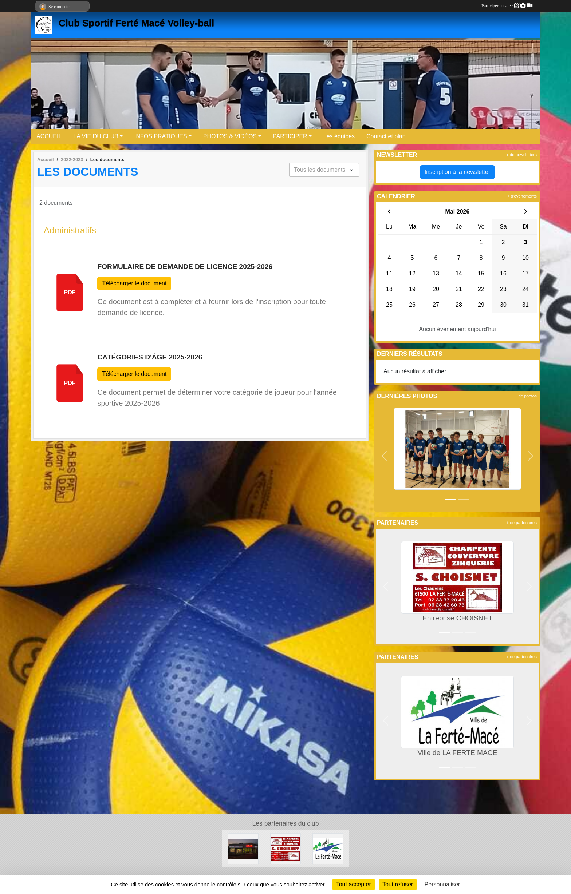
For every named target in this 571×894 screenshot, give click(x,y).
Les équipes (339, 136)
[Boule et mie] (243, 848)
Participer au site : (506, 5)
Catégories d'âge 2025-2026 (149, 357)
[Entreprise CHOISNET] (285, 848)
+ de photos (526, 396)
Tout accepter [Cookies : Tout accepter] (353, 884)
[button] (384, 456)
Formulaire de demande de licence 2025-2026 (184, 266)
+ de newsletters (521, 154)
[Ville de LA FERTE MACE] (327, 848)
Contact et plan (386, 136)
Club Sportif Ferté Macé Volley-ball (136, 22)
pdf (70, 292)
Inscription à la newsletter (458, 172)
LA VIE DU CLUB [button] (95, 136)
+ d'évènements (522, 196)
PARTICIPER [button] (290, 136)
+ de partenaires (522, 522)
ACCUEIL (49, 136)
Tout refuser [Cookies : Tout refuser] (397, 884)
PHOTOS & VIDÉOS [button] (230, 136)
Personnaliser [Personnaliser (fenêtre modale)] (442, 884)
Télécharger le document (134, 283)
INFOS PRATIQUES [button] (160, 136)
